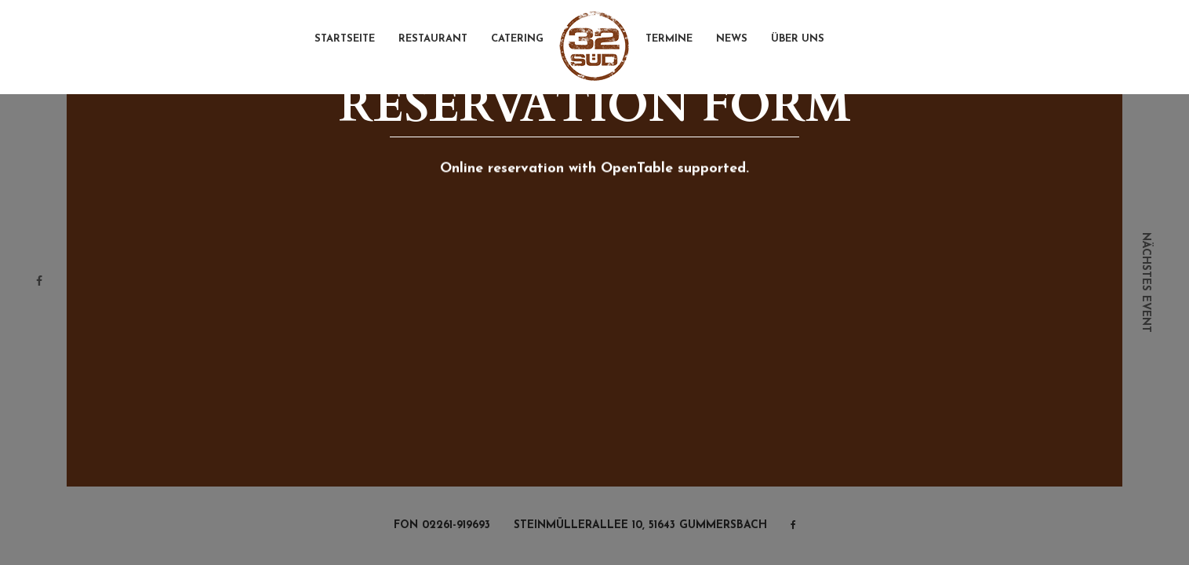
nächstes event (1145, 282)
